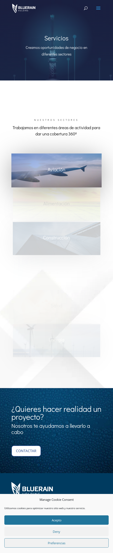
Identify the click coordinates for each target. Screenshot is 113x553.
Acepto (56, 520)
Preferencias (56, 543)
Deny (56, 531)
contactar (26, 450)
